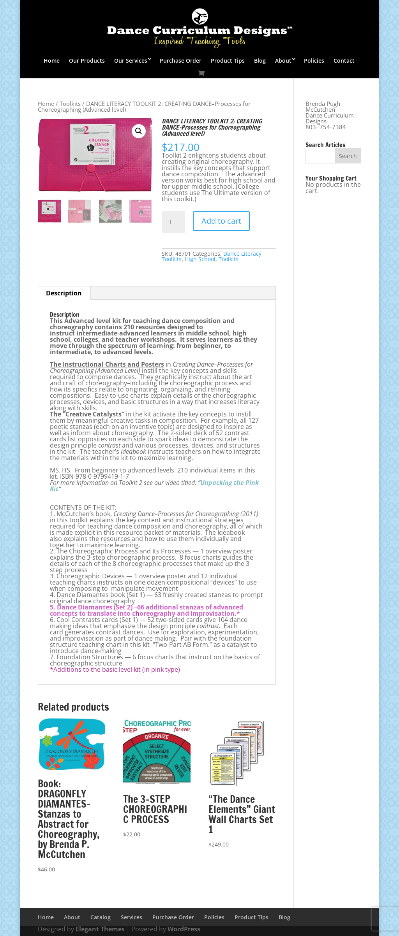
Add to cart (221, 221)
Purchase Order (180, 60)
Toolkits (70, 103)
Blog (260, 60)
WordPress (184, 929)
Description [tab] (64, 293)
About (283, 60)
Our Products (87, 60)
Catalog (100, 917)
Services (131, 917)
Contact (344, 60)
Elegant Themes (100, 929)
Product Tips (228, 60)
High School (200, 259)
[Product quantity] (173, 222)
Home (52, 60)
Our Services (130, 60)
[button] (139, 131)
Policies (314, 60)
